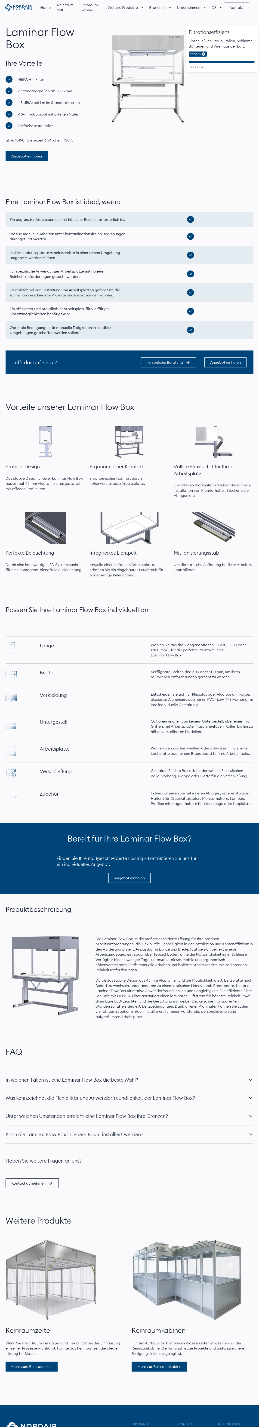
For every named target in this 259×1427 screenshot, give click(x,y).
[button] (123, 7)
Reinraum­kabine (90, 7)
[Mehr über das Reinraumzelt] (51, 1280)
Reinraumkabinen (159, 1330)
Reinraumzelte (28, 1330)
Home (45, 7)
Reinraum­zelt (66, 7)
